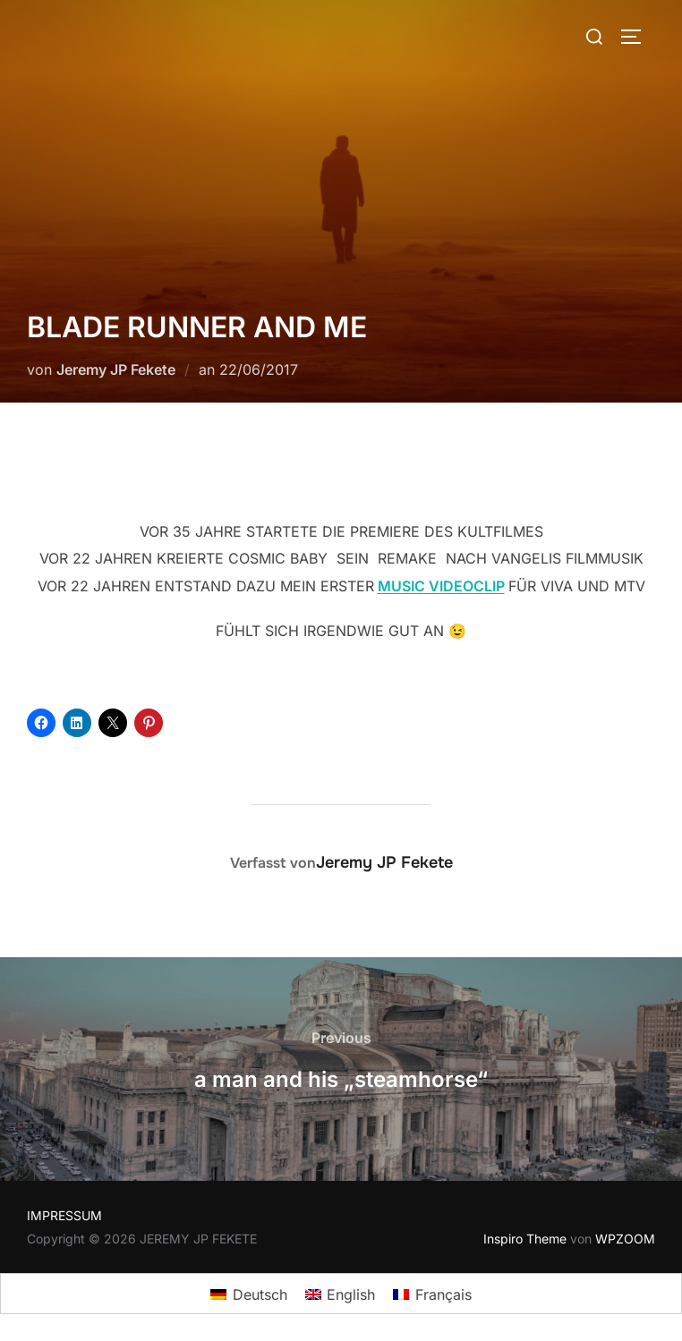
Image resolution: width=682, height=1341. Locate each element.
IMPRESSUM (64, 1215)
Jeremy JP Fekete (115, 369)
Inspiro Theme (525, 1238)
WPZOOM (625, 1238)
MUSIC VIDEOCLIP (441, 586)
